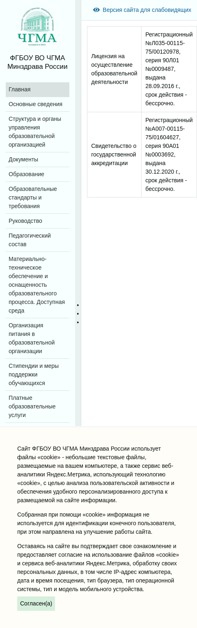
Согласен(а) (36, 603)
